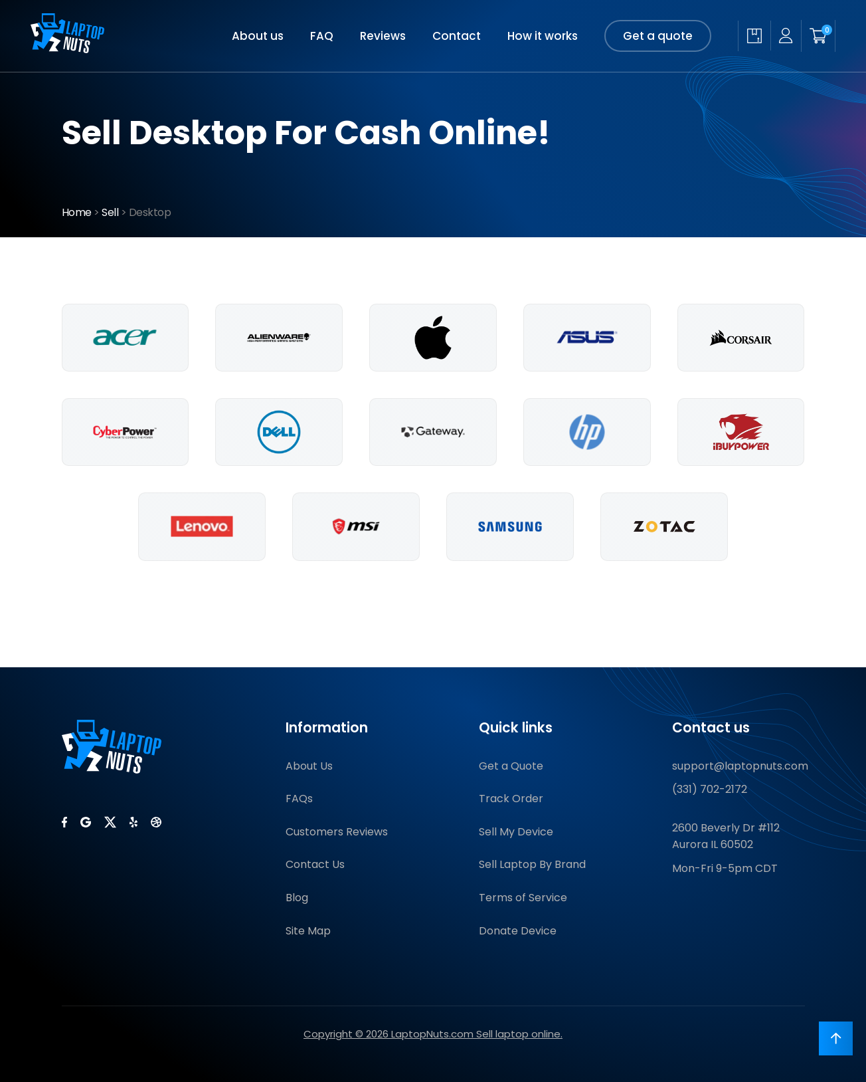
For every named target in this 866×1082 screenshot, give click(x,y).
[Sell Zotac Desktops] (664, 526)
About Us (309, 766)
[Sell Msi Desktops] (356, 526)
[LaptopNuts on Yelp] (133, 822)
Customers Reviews (337, 831)
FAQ (321, 36)
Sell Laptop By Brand (532, 864)
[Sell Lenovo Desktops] (202, 526)
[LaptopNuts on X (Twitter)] (110, 822)
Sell (110, 212)
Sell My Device (516, 831)
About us (258, 36)
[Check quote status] (754, 36)
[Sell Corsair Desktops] (741, 337)
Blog (297, 897)
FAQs (299, 798)
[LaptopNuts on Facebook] (64, 822)
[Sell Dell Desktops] (279, 432)
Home (77, 212)
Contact (456, 36)
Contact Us (315, 864)
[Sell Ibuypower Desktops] (741, 432)
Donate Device (518, 930)
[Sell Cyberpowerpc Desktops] (125, 432)
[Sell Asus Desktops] (587, 337)
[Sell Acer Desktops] (125, 337)
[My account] (785, 36)
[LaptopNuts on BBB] (156, 822)
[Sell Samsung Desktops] (510, 526)
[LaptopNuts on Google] (85, 822)
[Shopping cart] (818, 36)
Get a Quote (511, 766)
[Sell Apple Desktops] (433, 337)
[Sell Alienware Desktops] (279, 337)
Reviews (383, 36)
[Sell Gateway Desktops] (433, 432)
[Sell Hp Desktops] (587, 432)
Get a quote (658, 36)
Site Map (308, 930)
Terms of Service (523, 897)
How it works (542, 36)
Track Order (511, 798)
